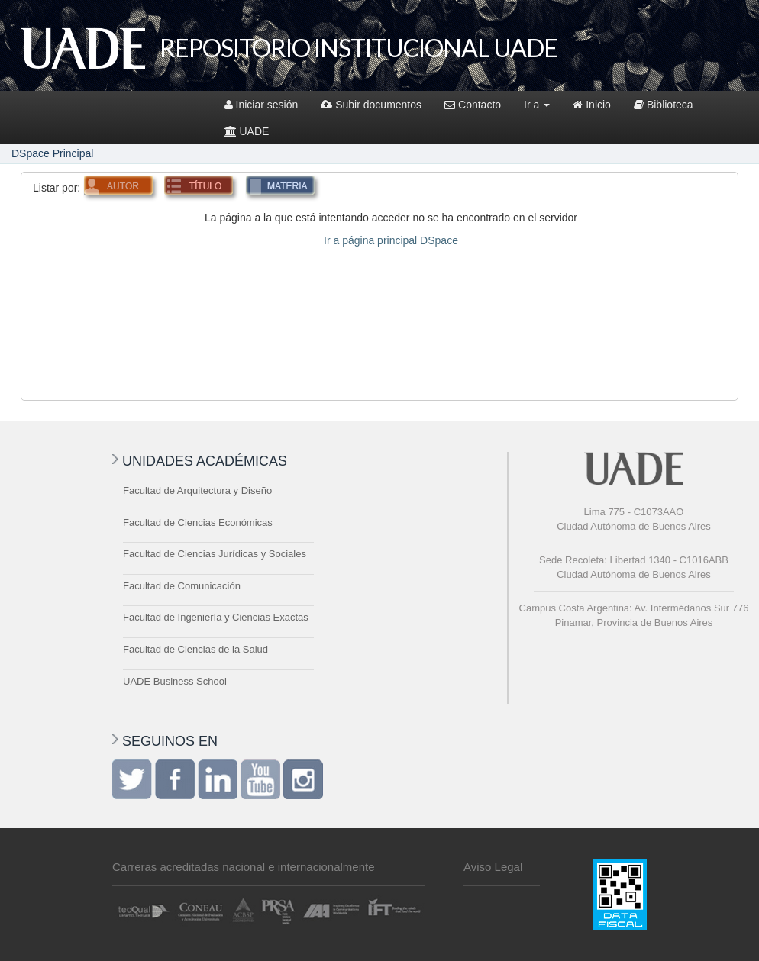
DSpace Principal (52, 153)
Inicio (592, 104)
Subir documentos (371, 104)
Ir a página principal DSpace (391, 240)
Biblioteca (663, 104)
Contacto (472, 104)
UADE (247, 131)
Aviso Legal (492, 866)
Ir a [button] (537, 104)
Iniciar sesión (261, 104)
